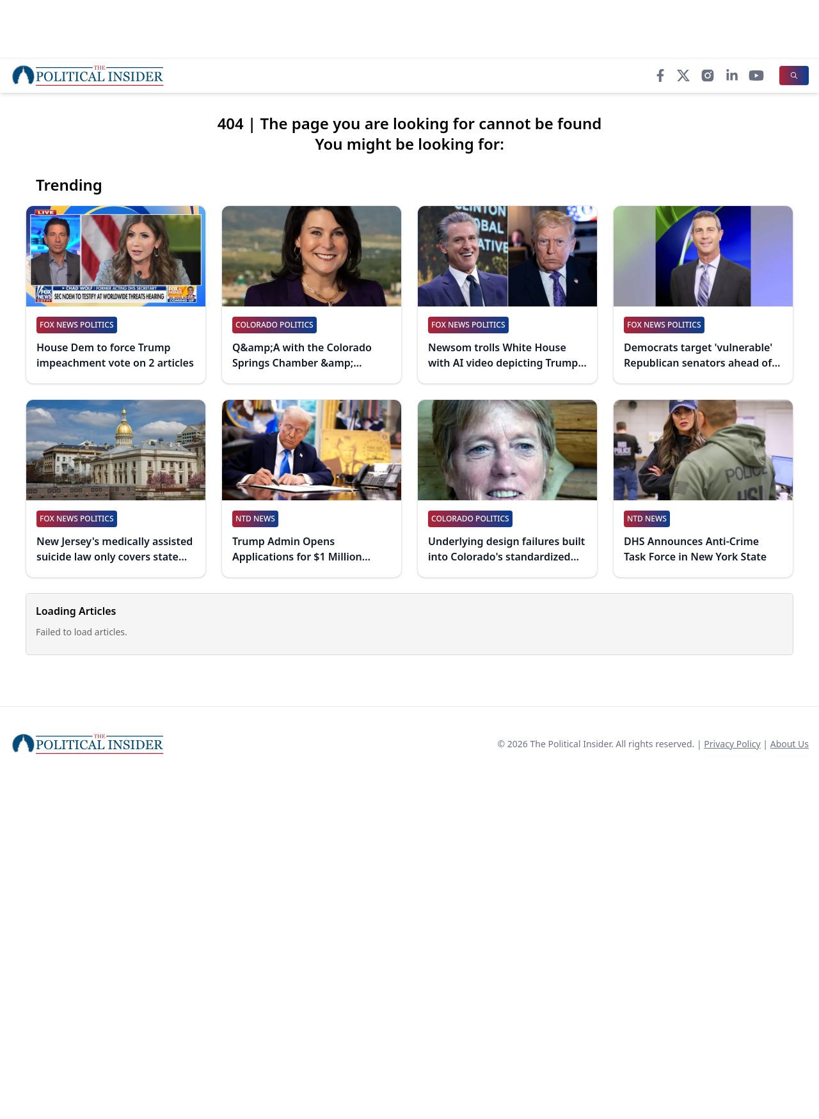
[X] (683, 75)
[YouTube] (756, 75)
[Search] (794, 75)
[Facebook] (660, 75)
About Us (789, 744)
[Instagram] (707, 75)
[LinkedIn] (732, 75)
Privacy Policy (732, 744)
